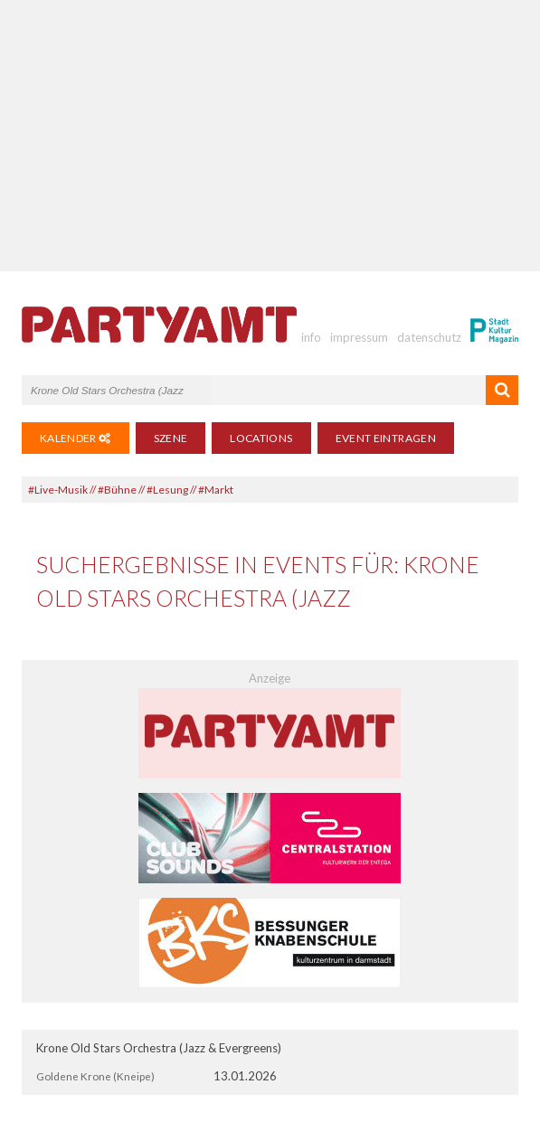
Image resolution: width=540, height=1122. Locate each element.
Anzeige (269, 678)
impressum (359, 337)
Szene (171, 438)
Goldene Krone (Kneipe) (95, 1076)
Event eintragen (386, 438)
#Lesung (167, 489)
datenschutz (429, 337)
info (311, 337)
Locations (261, 438)
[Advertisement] (270, 135)
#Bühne (117, 489)
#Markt (215, 489)
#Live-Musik (58, 489)
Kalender (75, 438)
